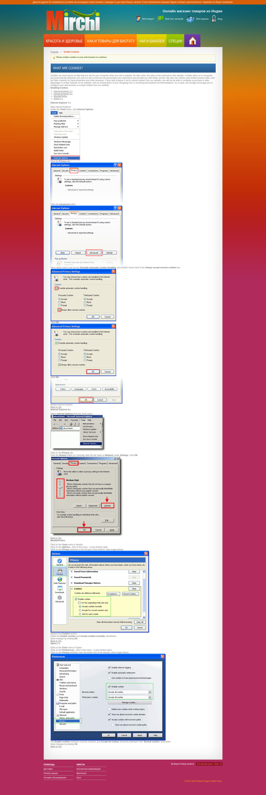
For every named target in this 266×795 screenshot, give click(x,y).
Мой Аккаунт (148, 19)
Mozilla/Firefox (60, 96)
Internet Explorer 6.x (63, 94)
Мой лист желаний (174, 19)
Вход (220, 19)
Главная (55, 52)
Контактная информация (89, 769)
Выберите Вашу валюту (182, 764)
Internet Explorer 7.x (63, 91)
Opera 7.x (58, 98)
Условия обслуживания (55, 777)
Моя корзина (202, 19)
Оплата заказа (51, 773)
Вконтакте (81, 773)
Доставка (48, 769)
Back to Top (56, 407)
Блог (79, 777)
